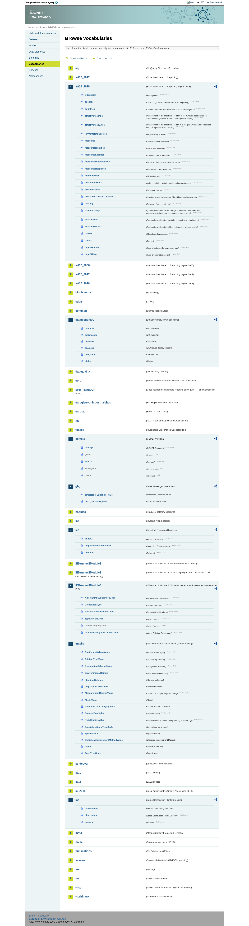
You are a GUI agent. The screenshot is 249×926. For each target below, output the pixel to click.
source (88, 461)
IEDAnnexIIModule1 (88, 563)
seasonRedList (93, 226)
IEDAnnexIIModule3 (88, 572)
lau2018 (80, 790)
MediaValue (91, 700)
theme (88, 746)
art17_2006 (82, 265)
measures (90, 140)
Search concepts (104, 58)
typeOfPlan (91, 254)
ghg (77, 486)
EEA (43, 2)
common (81, 310)
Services (33, 70)
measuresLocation (94, 154)
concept (89, 447)
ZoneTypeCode (93, 753)
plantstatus (91, 815)
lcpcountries (91, 808)
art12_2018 (82, 86)
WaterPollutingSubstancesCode (101, 632)
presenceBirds (92, 189)
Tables (32, 45)
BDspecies (90, 95)
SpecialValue (91, 733)
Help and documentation (42, 33)
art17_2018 (82, 283)
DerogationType (93, 604)
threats (88, 233)
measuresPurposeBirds (97, 161)
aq (77, 68)
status (88, 361)
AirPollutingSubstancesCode (100, 597)
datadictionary (84, 319)
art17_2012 (82, 274)
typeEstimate (92, 247)
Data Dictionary (54, 27)
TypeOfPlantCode (94, 618)
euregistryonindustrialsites (93, 402)
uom (78, 878)
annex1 (89, 538)
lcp (77, 799)
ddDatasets (91, 335)
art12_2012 (82, 77)
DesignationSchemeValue (98, 666)
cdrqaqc (89, 102)
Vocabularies (36, 64)
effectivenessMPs (94, 116)
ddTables (89, 341)
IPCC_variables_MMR (96, 501)
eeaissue (89, 348)
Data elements (37, 51)
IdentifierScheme (94, 680)
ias (77, 520)
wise (78, 887)
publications (83, 851)
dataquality (82, 371)
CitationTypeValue (94, 659)
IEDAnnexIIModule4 (88, 585)
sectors (89, 822)
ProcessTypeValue (94, 713)
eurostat (80, 411)
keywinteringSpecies (96, 134)
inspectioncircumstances (98, 545)
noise (79, 842)
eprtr (78, 380)
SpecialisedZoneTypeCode (99, 727)
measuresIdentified (95, 148)
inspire (79, 643)
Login (192, 2)
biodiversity (83, 292)
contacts (89, 328)
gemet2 (80, 438)
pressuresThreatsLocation (99, 196)
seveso (80, 860)
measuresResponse (95, 168)
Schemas (34, 57)
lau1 (78, 772)
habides (80, 511)
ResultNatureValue (94, 720)
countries (90, 109)
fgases (79, 429)
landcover (82, 763)
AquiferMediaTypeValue (97, 652)
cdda (78, 301)
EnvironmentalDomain (96, 673)
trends (88, 240)
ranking (89, 203)
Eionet (42, 27)
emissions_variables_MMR (99, 494)
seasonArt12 (91, 219)
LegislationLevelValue (96, 686)
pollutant (89, 552)
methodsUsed (92, 175)
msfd (78, 832)
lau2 (78, 781)
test (77, 869)
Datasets (34, 39)
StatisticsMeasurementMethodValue (104, 740)
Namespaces (36, 76)
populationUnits (93, 182)
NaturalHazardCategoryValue (100, 706)
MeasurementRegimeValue (99, 693)
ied (77, 530)
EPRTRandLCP (85, 389)
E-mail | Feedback (39, 915)
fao (77, 420)
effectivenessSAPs (95, 125)
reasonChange (92, 210)
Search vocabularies (79, 58)
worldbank (82, 896)
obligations (91, 354)
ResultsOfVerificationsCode (99, 611)
